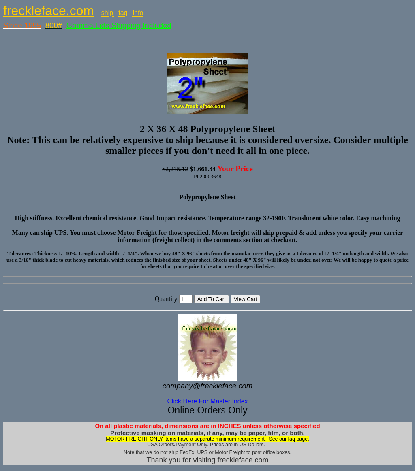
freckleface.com (48, 10)
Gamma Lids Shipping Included (118, 25)
